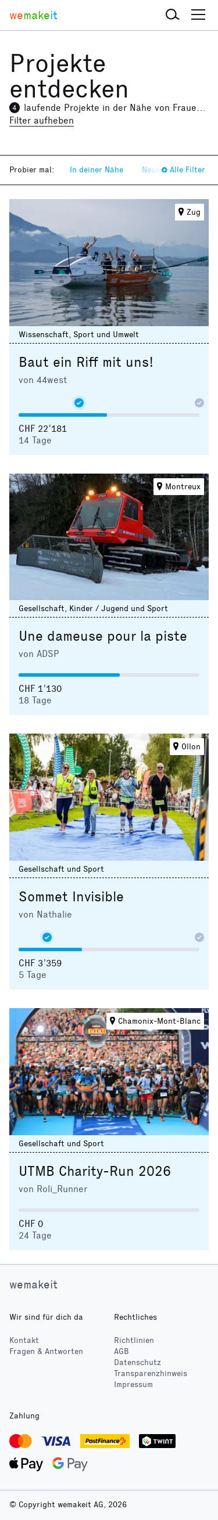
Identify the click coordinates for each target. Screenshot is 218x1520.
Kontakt (24, 1340)
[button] (172, 15)
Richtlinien (134, 1340)
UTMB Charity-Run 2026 (95, 1171)
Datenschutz (137, 1362)
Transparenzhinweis (150, 1373)
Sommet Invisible (71, 896)
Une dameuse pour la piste (103, 636)
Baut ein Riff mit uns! (86, 362)
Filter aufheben (41, 120)
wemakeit (33, 1284)
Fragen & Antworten (46, 1351)
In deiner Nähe (96, 170)
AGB (121, 1351)
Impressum (133, 1384)
